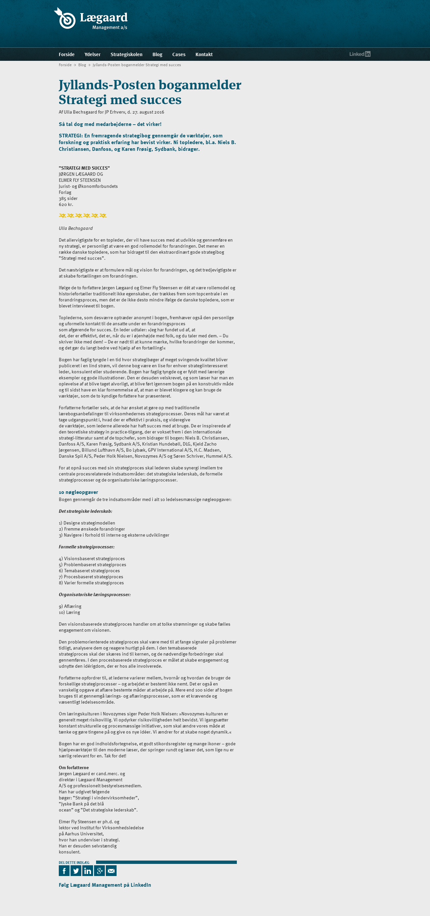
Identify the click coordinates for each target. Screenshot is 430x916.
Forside (65, 64)
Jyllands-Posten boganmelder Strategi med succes (137, 64)
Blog (82, 64)
